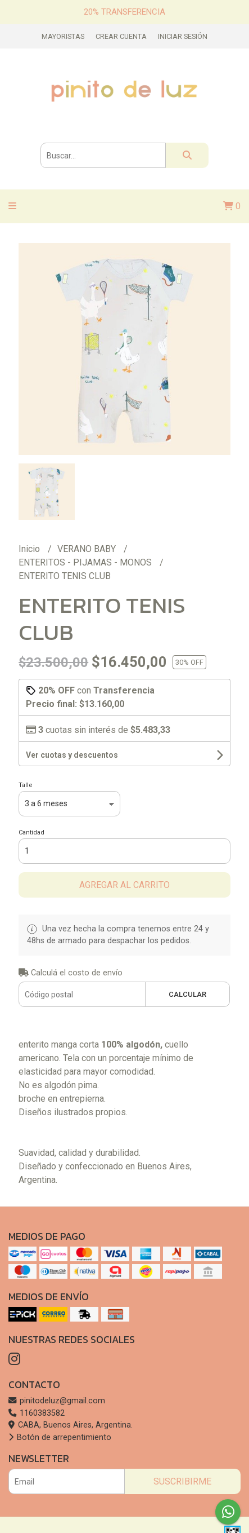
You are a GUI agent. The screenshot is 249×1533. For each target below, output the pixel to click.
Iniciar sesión (182, 36)
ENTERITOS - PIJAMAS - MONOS (86, 562)
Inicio (30, 549)
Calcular (187, 994)
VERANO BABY (87, 549)
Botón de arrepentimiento (59, 1437)
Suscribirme (182, 1481)
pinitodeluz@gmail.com (56, 1401)
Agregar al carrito (124, 885)
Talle (26, 785)
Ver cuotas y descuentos (72, 754)
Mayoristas (63, 36)
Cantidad (31, 832)
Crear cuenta (121, 36)
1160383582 (36, 1413)
